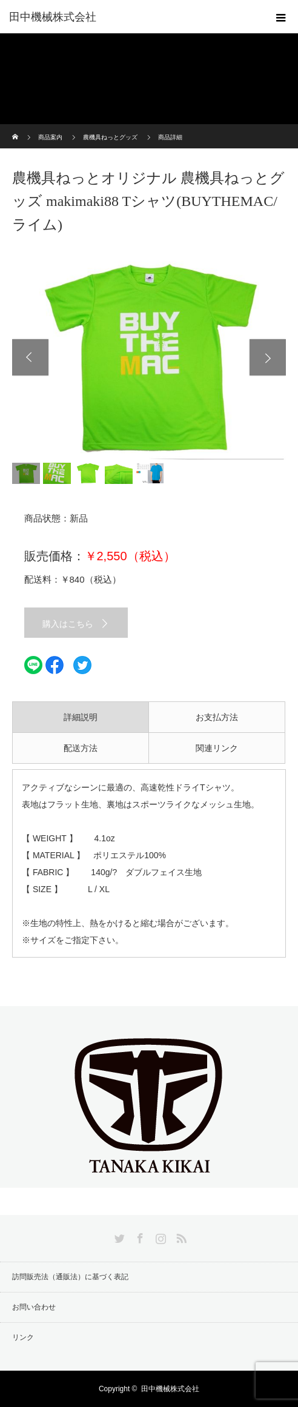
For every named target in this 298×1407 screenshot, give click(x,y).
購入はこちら (67, 624)
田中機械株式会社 (52, 17)
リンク (23, 1337)
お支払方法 (217, 717)
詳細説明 (81, 717)
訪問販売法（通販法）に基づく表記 (70, 1277)
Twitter (118, 1236)
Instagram (159, 1236)
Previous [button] (30, 357)
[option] (149, 357)
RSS (180, 1236)
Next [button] (268, 357)
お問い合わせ (34, 1307)
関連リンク (217, 748)
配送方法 (81, 748)
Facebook (139, 1236)
